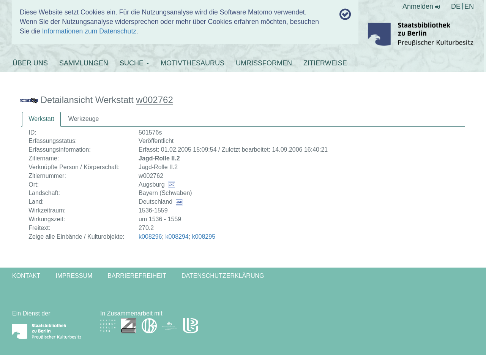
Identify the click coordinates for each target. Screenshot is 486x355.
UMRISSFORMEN (264, 63)
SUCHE (134, 63)
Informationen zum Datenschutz (89, 31)
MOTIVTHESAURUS (192, 63)
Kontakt (26, 276)
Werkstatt (41, 119)
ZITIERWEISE (325, 63)
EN (469, 6)
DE (456, 6)
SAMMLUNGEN (83, 63)
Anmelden (421, 6)
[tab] (41, 119)
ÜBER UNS (30, 63)
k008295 (203, 236)
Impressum (73, 276)
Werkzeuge (83, 119)
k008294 (176, 236)
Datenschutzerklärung (222, 276)
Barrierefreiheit (136, 276)
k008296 (150, 236)
